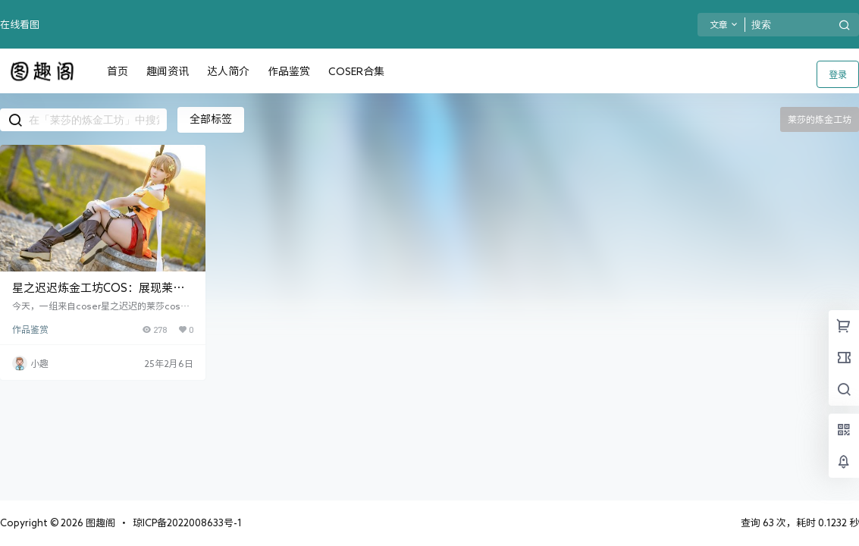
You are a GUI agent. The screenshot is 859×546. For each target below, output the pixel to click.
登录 (838, 74)
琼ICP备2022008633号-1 (187, 523)
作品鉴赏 (30, 329)
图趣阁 (99, 523)
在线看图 (19, 25)
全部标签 (211, 119)
